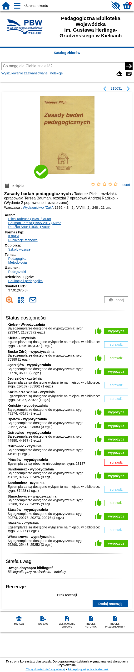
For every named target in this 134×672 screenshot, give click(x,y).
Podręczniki (17, 272)
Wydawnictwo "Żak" (38, 207)
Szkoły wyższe (19, 249)
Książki (13, 236)
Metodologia (17, 262)
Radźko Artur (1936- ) (29, 227)
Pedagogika (17, 259)
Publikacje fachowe (22, 240)
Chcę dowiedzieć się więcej (45, 669)
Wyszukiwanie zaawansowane (24, 73)
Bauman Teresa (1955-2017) (34, 223)
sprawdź (116, 344)
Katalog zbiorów (67, 53)
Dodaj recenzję (110, 604)
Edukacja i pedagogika (25, 281)
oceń (126, 185)
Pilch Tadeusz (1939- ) (29, 219)
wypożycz (116, 331)
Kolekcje (56, 73)
